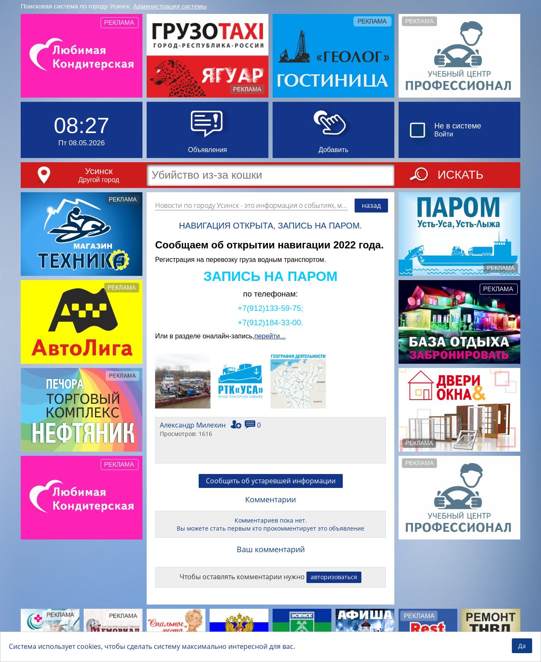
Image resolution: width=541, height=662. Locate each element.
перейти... (270, 336)
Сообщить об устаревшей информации (271, 480)
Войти (444, 134)
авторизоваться (334, 577)
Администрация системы (170, 6)
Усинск (98, 171)
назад (371, 205)
